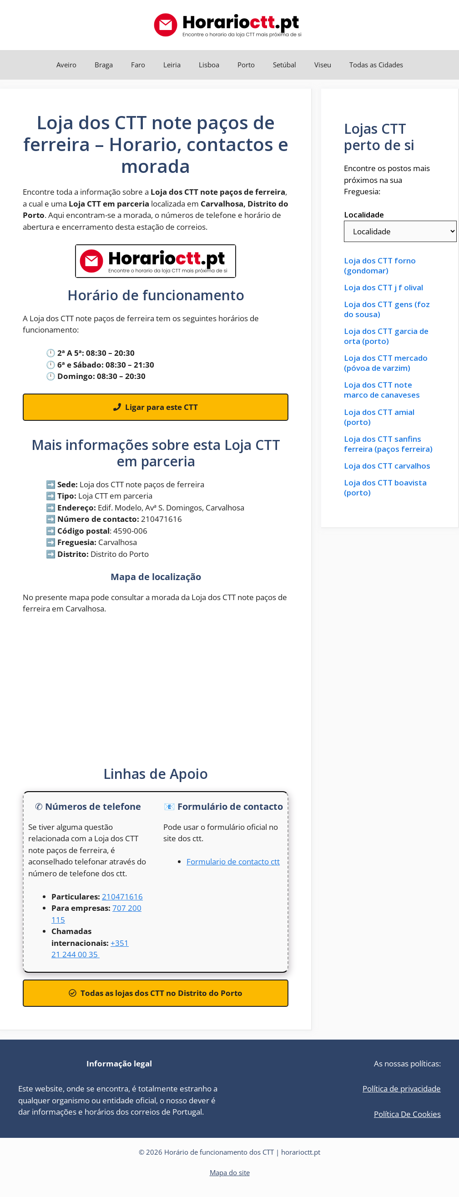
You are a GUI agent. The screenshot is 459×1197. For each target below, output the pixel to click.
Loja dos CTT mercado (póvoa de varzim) (386, 363)
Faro (138, 64)
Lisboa (209, 64)
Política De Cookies (407, 1114)
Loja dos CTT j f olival (383, 288)
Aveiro (66, 64)
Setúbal (284, 64)
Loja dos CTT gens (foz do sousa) (387, 309)
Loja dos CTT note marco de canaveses (382, 390)
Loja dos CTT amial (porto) (379, 417)
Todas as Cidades (376, 64)
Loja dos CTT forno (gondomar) (380, 266)
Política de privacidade (402, 1088)
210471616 (122, 896)
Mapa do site (230, 1172)
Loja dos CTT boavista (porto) (385, 488)
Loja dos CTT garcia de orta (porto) (386, 336)
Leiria (172, 64)
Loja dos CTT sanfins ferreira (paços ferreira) (388, 444)
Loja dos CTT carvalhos (387, 466)
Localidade (364, 214)
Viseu (322, 64)
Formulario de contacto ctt (233, 861)
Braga (104, 64)
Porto (246, 64)
